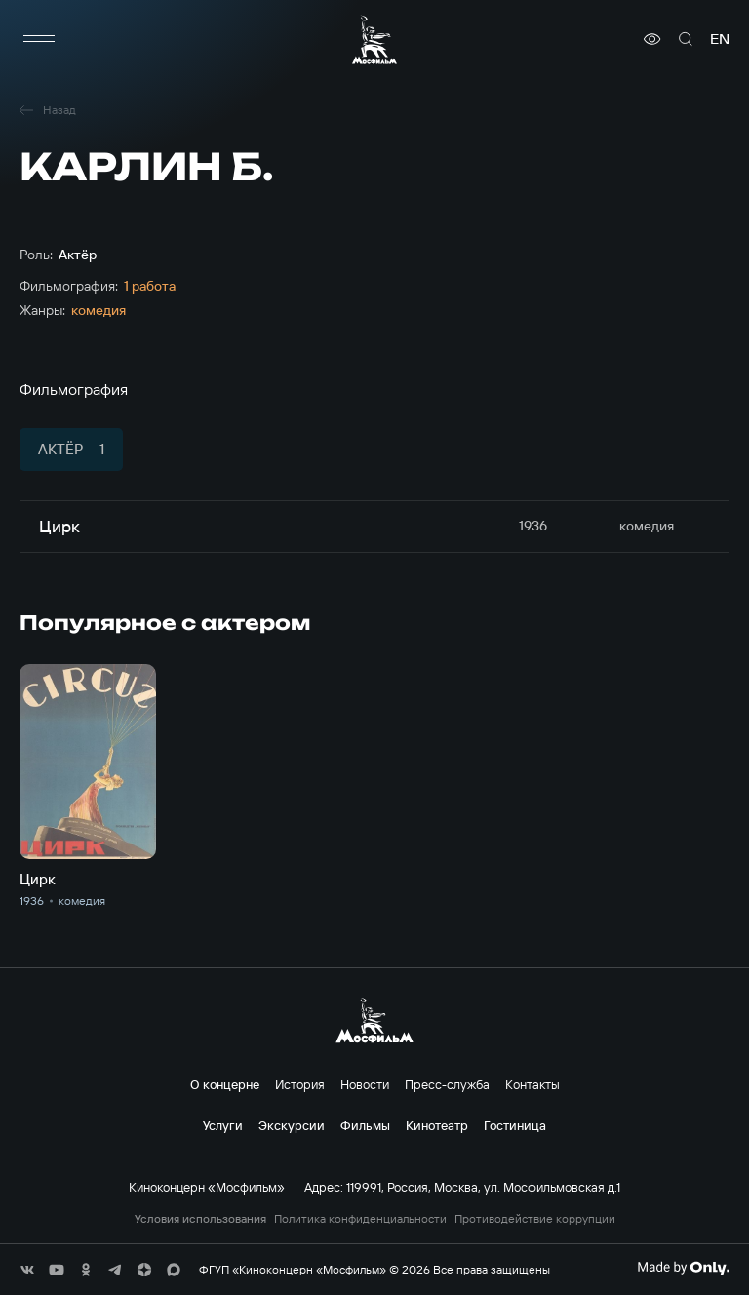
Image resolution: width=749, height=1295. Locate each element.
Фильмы (365, 1125)
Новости (364, 1084)
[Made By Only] (683, 1267)
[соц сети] (27, 1269)
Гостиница (515, 1125)
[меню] (39, 39)
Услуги (223, 1125)
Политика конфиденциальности (360, 1219)
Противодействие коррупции (534, 1219)
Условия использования (200, 1219)
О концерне (224, 1084)
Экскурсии (291, 1125)
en (719, 39)
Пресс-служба (447, 1084)
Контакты (532, 1084)
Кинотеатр (437, 1125)
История (300, 1084)
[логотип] (374, 39)
